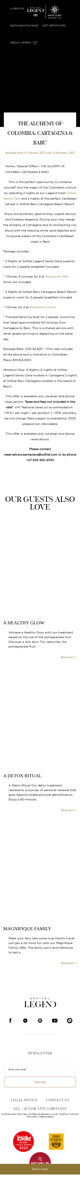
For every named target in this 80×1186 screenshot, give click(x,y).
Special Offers (20, 42)
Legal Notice (24, 1100)
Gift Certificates (54, 25)
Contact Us (57, 1100)
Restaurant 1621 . (57, 276)
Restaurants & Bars (24, 25)
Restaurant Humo (43, 307)
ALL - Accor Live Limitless (40, 1108)
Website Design (46, 1117)
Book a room (40, 1169)
